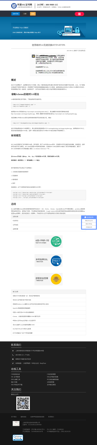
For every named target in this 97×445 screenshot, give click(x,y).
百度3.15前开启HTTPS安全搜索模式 (23, 312)
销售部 (17, 359)
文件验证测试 (51, 384)
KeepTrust (43, 363)
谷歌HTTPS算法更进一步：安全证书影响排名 (26, 296)
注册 (24, 14)
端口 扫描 (14, 382)
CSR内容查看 (51, 374)
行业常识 (15, 220)
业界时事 (15, 229)
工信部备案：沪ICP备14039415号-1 (34, 429)
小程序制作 (26, 363)
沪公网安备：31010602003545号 (33, 431)
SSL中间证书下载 (16, 384)
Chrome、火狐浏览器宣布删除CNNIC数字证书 (26, 316)
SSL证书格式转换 (52, 377)
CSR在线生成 (15, 374)
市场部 (22, 359)
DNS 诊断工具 (15, 379)
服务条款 (23, 417)
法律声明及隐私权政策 (37, 417)
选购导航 (16, 14)
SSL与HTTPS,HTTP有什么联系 (22, 329)
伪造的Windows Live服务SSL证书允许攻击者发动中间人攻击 (31, 304)
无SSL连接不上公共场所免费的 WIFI (24, 325)
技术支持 (28, 359)
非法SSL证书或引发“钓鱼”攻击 (22, 300)
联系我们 (51, 417)
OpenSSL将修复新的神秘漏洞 (21, 308)
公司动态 (15, 225)
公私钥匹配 (50, 382)
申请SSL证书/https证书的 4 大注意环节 (24, 320)
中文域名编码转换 (53, 379)
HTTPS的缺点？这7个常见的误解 (22, 333)
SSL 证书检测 (15, 377)
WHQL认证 (35, 363)
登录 (32, 14)
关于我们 (14, 417)
